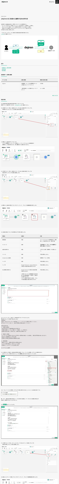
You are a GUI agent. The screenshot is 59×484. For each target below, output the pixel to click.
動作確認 (4, 70)
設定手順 (4, 69)
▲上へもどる (55, 95)
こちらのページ (18, 105)
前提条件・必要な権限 (6, 67)
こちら (2, 34)
